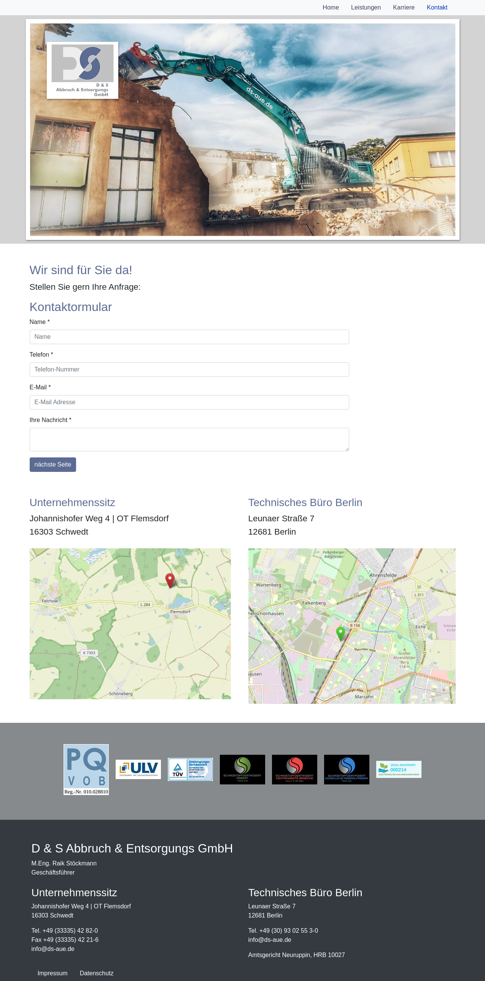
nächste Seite (53, 464)
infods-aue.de (53, 949)
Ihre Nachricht (51, 420)
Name (40, 322)
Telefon (41, 354)
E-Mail (40, 387)
